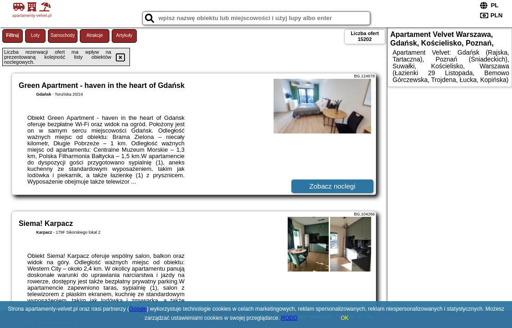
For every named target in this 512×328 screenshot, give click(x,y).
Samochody (63, 35)
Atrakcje (94, 35)
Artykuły (124, 35)
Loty (35, 35)
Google (138, 309)
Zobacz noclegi (333, 186)
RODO (289, 318)
